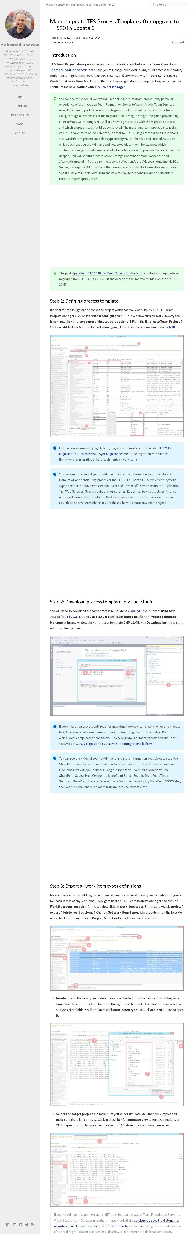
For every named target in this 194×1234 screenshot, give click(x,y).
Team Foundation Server (68, 70)
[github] (21, 1225)
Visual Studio (137, 611)
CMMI (171, 327)
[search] (171, 4)
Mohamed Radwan (20, 45)
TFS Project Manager (109, 87)
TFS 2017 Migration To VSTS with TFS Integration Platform (113, 744)
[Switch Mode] (7, 1224)
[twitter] (27, 1225)
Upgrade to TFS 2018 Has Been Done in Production (106, 273)
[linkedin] (15, 1225)
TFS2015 (71, 617)
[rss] (33, 1225)
